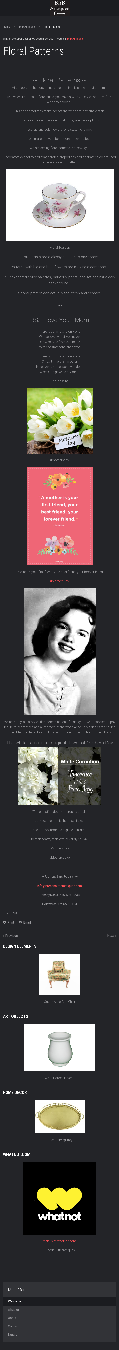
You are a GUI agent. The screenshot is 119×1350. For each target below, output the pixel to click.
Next (111, 936)
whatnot (13, 1310)
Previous (10, 936)
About (12, 1318)
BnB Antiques (27, 26)
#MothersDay (59, 581)
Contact (13, 1326)
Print (8, 922)
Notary (12, 1335)
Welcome (14, 1301)
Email (25, 922)
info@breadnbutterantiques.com (59, 886)
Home (6, 26)
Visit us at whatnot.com (59, 1241)
